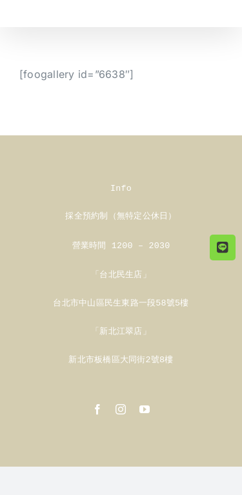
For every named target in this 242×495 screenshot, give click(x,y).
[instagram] (121, 405)
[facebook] (97, 405)
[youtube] (144, 405)
